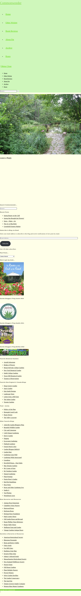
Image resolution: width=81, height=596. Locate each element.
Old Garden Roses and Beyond (13, 519)
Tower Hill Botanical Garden (13, 376)
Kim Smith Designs (10, 391)
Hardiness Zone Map (10, 551)
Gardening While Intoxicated (13, 457)
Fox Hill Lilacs (8, 548)
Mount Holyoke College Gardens (14, 368)
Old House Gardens (10, 567)
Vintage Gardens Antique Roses (13, 530)
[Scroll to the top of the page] (0, 592)
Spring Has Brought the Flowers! (14, 218)
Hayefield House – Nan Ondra (13, 463)
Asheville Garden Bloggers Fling (14, 425)
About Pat (7, 81)
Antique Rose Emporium (11, 503)
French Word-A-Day (10, 446)
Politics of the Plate (10, 409)
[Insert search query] (8, 91)
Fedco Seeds (7, 545)
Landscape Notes (9, 394)
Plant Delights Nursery (11, 570)
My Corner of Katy (10, 468)
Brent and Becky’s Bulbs (11, 543)
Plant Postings (8, 476)
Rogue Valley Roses (10, 524)
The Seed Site (8, 581)
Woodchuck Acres (9, 495)
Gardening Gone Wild (10, 455)
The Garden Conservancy (11, 578)
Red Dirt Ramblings (10, 482)
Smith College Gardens (11, 373)
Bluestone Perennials (10, 540)
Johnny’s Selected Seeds (11, 556)
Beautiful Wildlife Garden (12, 427)
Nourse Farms (8, 564)
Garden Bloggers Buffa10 (12, 449)
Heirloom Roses (9, 511)
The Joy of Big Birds (10, 224)
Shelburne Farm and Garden (12, 527)
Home (5, 73)
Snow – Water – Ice (10, 221)
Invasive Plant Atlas (10, 554)
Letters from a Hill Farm (11, 397)
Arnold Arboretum (9, 362)
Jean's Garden (8, 388)
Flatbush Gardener (9, 444)
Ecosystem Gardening (10, 441)
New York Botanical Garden (12, 370)
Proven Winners (9, 573)
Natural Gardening (9, 474)
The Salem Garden (9, 399)
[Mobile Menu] (6, 66)
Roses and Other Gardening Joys (14, 487)
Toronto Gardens (9, 402)
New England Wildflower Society (14, 562)
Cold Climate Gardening (11, 433)
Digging (6, 438)
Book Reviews (8, 78)
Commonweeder (10, 3)
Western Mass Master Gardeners (14, 586)
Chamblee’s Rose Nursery (12, 505)
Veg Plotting (7, 493)
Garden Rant (8, 452)
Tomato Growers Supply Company (14, 584)
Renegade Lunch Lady (11, 412)
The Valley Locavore (10, 417)
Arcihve (6, 84)
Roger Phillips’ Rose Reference (13, 522)
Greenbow (7, 460)
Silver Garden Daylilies (11, 575)
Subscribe (5, 243)
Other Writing (8, 76)
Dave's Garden (8, 436)
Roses (5, 87)
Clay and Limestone (10, 430)
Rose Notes (7, 485)
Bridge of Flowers (9, 365)
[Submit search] (18, 91)
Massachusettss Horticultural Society (15, 559)
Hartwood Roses (9, 508)
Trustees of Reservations (11, 378)
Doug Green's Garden (10, 386)
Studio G (6, 490)
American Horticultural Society (13, 537)
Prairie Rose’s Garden (10, 479)
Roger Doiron (8, 415)
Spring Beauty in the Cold (12, 215)
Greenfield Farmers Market (12, 226)
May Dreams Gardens (10, 466)
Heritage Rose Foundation (12, 514)
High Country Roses (10, 516)
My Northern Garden (10, 471)
